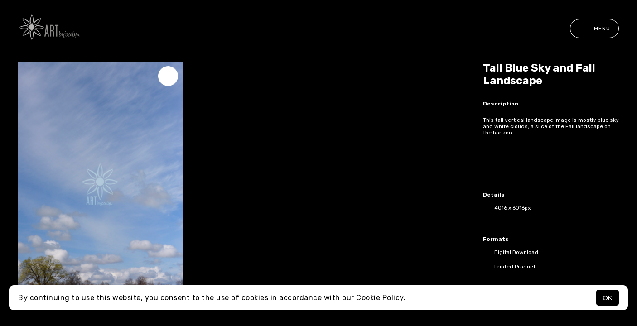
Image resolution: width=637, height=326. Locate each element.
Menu (594, 28)
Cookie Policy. (380, 297)
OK (608, 298)
